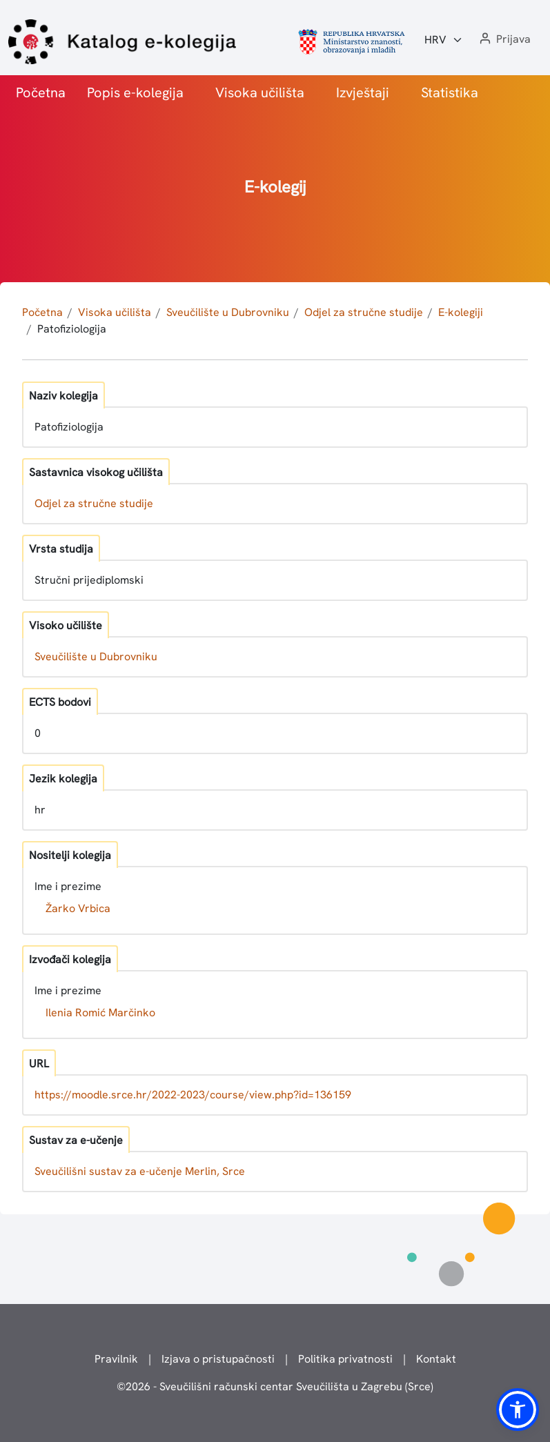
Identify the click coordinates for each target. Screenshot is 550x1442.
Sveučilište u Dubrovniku (227, 312)
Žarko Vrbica (78, 908)
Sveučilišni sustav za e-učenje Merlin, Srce (140, 1171)
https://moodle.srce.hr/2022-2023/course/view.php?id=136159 (193, 1094)
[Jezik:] (443, 40)
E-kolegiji (460, 312)
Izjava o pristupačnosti (218, 1359)
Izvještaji (362, 92)
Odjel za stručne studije (363, 312)
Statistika (449, 92)
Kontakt (436, 1359)
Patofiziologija (71, 329)
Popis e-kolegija (135, 92)
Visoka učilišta (259, 92)
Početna (41, 92)
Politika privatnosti (345, 1359)
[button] (503, 40)
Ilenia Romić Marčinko (100, 1012)
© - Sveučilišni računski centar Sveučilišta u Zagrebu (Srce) (275, 1386)
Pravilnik (116, 1359)
